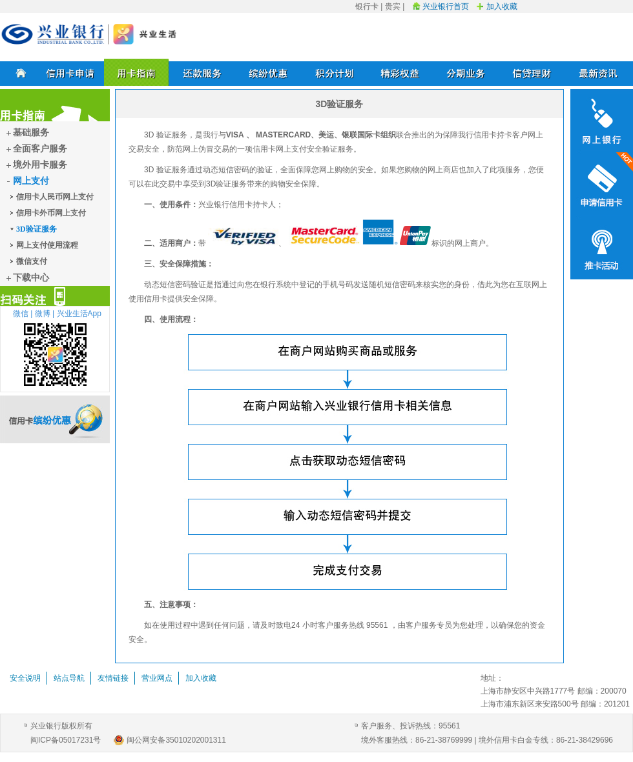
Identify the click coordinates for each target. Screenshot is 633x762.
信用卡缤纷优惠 (55, 419)
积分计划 (335, 72)
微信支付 (31, 261)
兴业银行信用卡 (89, 34)
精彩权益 (400, 72)
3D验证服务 (36, 229)
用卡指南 (137, 72)
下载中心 (31, 278)
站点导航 (69, 678)
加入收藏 (501, 6)
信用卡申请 (71, 72)
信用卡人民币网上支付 (55, 196)
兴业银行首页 (445, 6)
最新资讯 (598, 72)
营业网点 (156, 678)
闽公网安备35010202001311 (176, 740)
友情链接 (113, 678)
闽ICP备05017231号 (65, 740)
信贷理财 (532, 72)
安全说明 (25, 678)
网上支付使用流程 (47, 245)
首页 (19, 72)
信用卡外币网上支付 (51, 212)
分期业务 (466, 72)
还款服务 (203, 72)
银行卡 (367, 6)
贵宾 (392, 6)
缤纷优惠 (269, 72)
